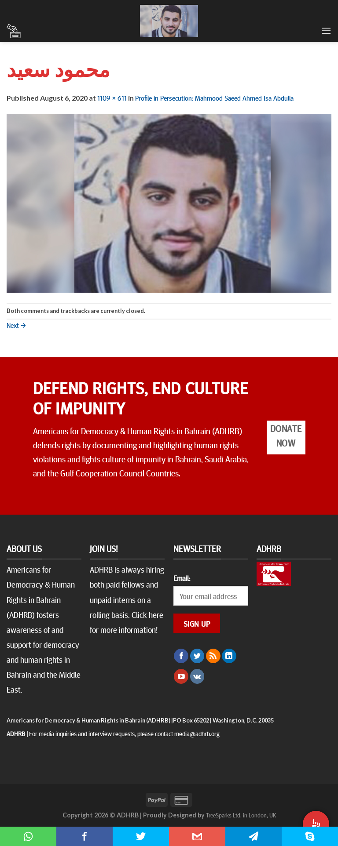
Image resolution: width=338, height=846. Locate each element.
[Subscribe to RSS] (213, 656)
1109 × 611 (112, 97)
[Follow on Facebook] (181, 656)
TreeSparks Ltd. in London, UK (241, 814)
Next (16, 325)
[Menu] (326, 30)
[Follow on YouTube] (181, 676)
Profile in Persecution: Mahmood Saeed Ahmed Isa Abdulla (214, 97)
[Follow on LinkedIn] (229, 656)
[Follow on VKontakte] (197, 676)
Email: (181, 578)
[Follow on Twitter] (197, 656)
